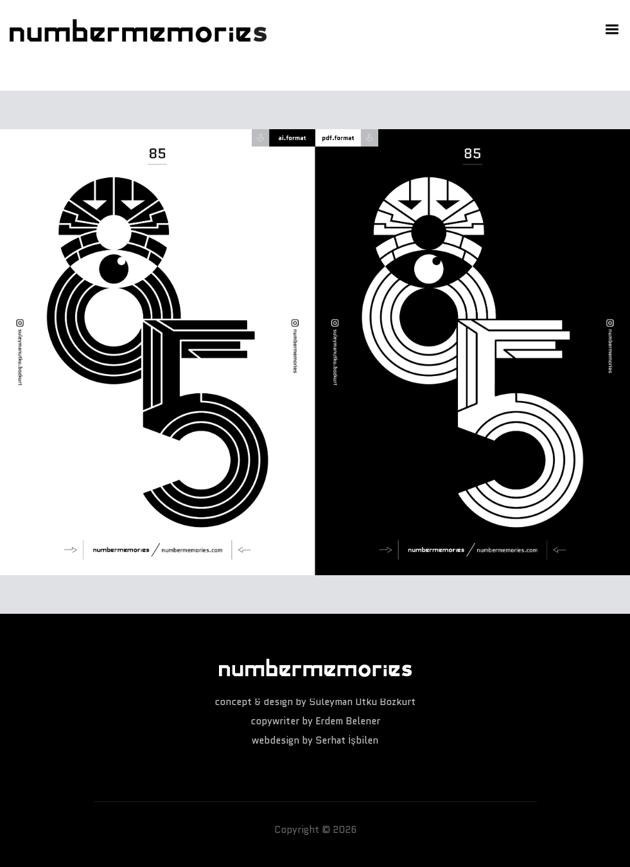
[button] (609, 27)
